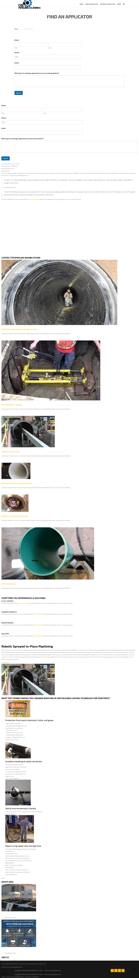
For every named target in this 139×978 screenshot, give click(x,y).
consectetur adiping (25, 603)
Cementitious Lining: (10, 452)
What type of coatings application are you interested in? (22, 138)
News (119, 4)
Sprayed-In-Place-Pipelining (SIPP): (17, 483)
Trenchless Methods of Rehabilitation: (19, 329)
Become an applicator (107, 4)
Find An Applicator (92, 4)
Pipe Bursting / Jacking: (11, 405)
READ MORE (4, 337)
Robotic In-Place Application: (14, 516)
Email (17, 63)
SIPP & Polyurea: (8, 584)
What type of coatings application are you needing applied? (36, 73)
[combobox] (17, 57)
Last (49, 48)
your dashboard (33, 199)
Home (81, 4)
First (15, 48)
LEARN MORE (5, 662)
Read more (4, 607)
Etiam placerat (38, 614)
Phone (16, 52)
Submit (18, 93)
